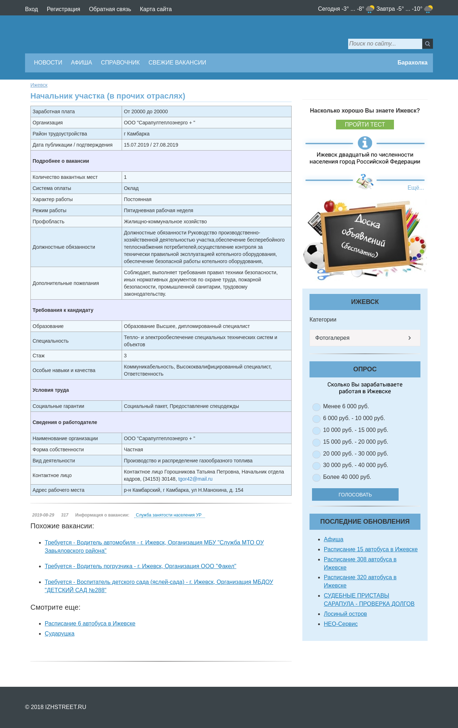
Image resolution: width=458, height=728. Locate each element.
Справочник (120, 63)
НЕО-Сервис (341, 624)
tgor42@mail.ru (195, 479)
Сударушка (59, 634)
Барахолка (413, 63)
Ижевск (39, 85)
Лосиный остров (345, 614)
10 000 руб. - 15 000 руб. (355, 430)
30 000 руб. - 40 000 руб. (355, 465)
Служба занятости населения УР (168, 515)
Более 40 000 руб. (347, 477)
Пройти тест (365, 125)
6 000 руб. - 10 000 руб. (354, 418)
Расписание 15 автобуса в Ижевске (371, 549)
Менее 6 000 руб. (346, 406)
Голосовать (357, 494)
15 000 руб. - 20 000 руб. (355, 442)
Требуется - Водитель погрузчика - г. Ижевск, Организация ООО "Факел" (140, 566)
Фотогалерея (332, 338)
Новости (48, 63)
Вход (31, 9)
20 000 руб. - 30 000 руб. (355, 454)
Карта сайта (156, 9)
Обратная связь (110, 9)
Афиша (81, 63)
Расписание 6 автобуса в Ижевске (90, 623)
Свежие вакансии (177, 63)
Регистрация (64, 9)
